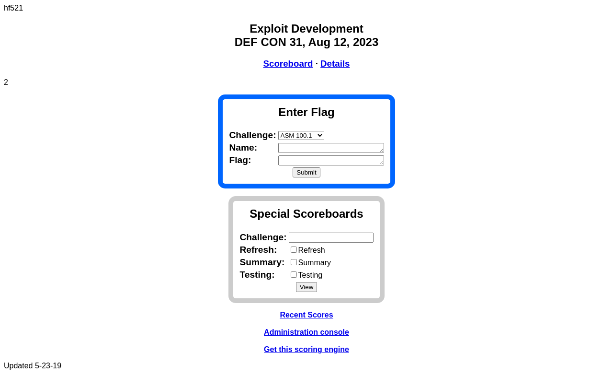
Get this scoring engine (306, 351)
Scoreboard (288, 64)
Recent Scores (306, 317)
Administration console (306, 334)
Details (335, 64)
